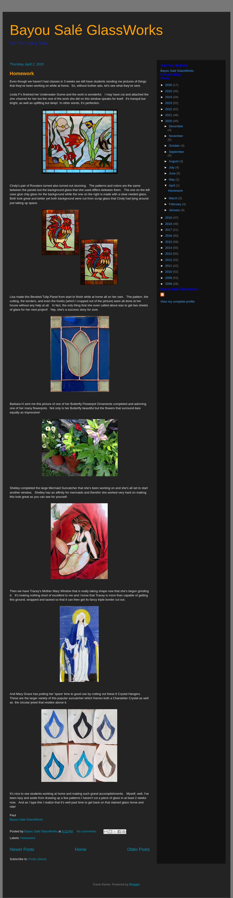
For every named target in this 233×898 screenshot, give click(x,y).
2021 (169, 115)
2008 (169, 284)
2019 (169, 217)
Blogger (134, 884)
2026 (169, 85)
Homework (22, 73)
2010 (169, 271)
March (173, 198)
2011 (169, 266)
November (176, 136)
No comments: (87, 831)
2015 (169, 242)
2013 (169, 253)
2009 (169, 278)
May (172, 179)
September (176, 152)
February (175, 204)
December (176, 126)
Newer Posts (22, 849)
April (172, 185)
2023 (169, 103)
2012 (169, 260)
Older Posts (138, 849)
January (175, 210)
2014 (169, 247)
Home (81, 849)
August (174, 161)
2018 (169, 224)
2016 (169, 235)
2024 (169, 97)
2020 (169, 121)
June (173, 173)
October (175, 145)
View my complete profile (177, 301)
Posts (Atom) (38, 859)
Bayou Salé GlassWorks (86, 30)
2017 (169, 229)
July (172, 167)
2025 (169, 91)
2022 (169, 109)
